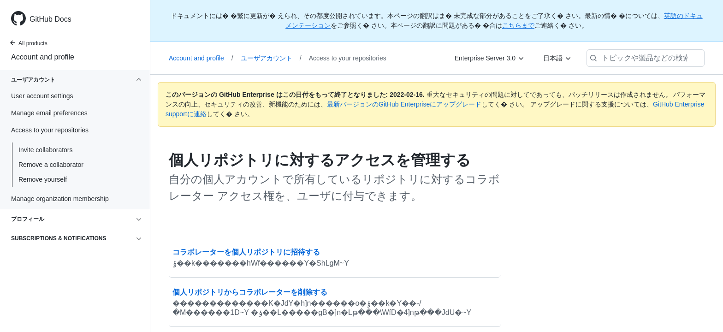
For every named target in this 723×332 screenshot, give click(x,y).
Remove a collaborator (50, 164)
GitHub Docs (50, 19)
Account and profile (42, 57)
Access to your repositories (347, 58)
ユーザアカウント (271, 58)
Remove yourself (42, 179)
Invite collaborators (45, 150)
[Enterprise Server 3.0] (489, 58)
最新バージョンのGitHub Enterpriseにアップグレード (404, 104)
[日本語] (557, 58)
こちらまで (518, 25)
